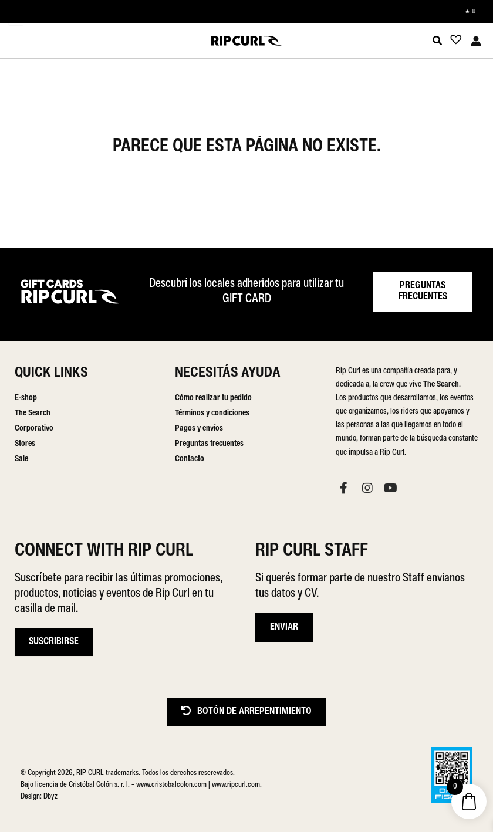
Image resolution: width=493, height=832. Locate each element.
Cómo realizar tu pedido (213, 398)
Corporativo (34, 428)
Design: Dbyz (39, 796)
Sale (21, 459)
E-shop (26, 398)
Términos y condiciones (212, 413)
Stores (25, 443)
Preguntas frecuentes (209, 443)
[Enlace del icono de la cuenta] (476, 41)
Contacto (189, 459)
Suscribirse (54, 642)
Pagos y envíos (199, 428)
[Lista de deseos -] (452, 42)
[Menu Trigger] (16, 18)
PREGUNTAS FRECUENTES (423, 291)
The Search (32, 413)
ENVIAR (284, 627)
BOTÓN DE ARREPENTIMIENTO (246, 711)
